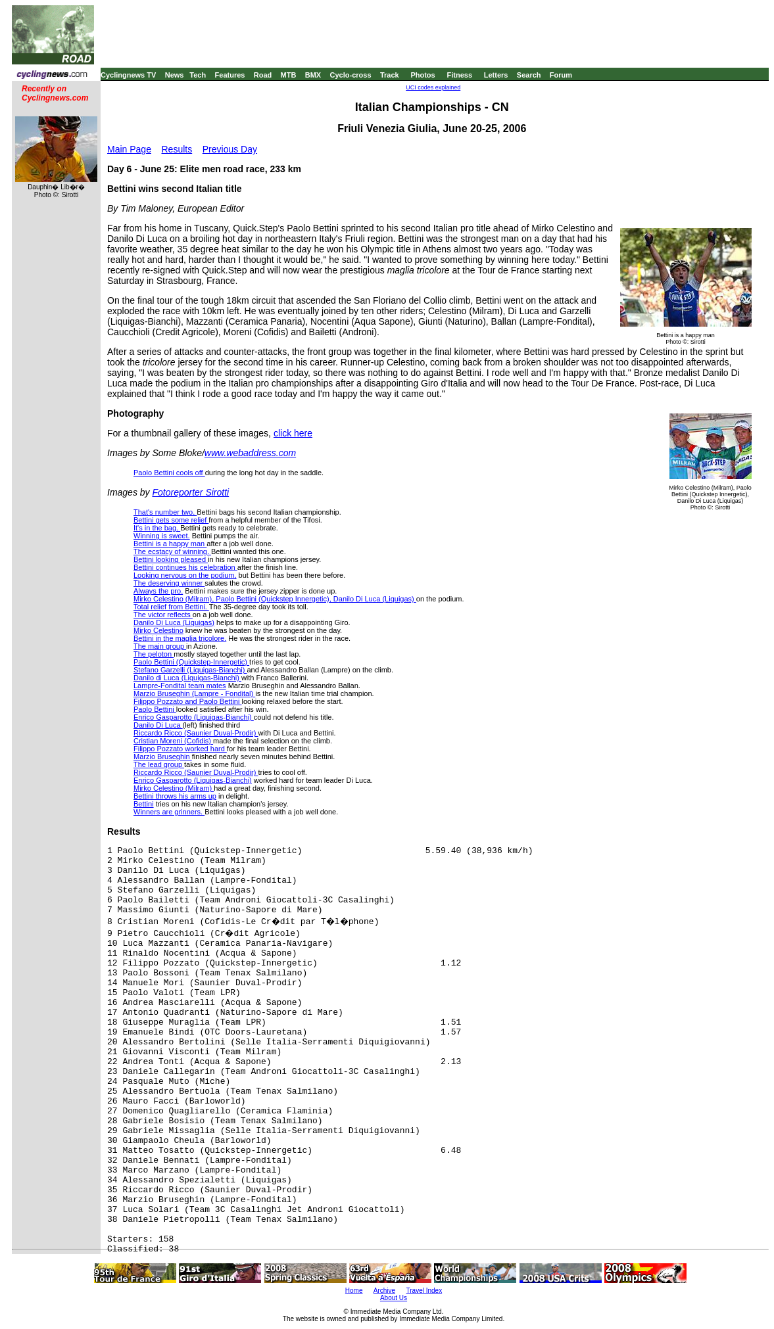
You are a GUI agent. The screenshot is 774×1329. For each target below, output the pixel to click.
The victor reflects (163, 614)
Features (230, 75)
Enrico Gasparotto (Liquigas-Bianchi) (193, 717)
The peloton (153, 654)
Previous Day (230, 149)
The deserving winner (169, 583)
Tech (197, 75)
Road (263, 75)
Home (354, 1290)
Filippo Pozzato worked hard (180, 749)
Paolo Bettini (154, 709)
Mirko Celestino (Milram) (173, 788)
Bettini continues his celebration (185, 567)
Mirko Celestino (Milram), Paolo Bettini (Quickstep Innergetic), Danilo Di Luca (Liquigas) (274, 599)
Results (177, 149)
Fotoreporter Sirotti (190, 492)
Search (529, 75)
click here (293, 433)
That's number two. (165, 512)
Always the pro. (158, 591)
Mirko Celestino (158, 630)
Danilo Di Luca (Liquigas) (173, 622)
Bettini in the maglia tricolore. (179, 638)
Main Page (129, 149)
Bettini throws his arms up (174, 796)
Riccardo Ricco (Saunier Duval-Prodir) (195, 733)
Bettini (143, 804)
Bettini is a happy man (169, 544)
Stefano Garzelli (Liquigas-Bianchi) (190, 670)
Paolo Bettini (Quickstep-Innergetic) (191, 662)
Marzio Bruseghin (162, 756)
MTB (289, 75)
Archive (384, 1290)
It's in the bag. (156, 528)
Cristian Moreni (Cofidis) (173, 741)
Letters (496, 75)
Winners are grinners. (169, 812)
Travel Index (424, 1290)
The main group (159, 646)
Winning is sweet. (161, 536)
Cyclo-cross (351, 75)
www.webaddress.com (250, 453)
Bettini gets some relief (170, 520)
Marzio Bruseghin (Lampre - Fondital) (194, 693)
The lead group (158, 764)
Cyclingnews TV (128, 75)
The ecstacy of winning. (172, 551)
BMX (313, 75)
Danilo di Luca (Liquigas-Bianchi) (187, 678)
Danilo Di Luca (158, 725)
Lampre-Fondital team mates (179, 685)
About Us (393, 1297)
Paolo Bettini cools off (169, 473)
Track (389, 75)
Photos (422, 75)
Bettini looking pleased (170, 559)
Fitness (459, 75)
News (174, 75)
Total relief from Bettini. (171, 607)
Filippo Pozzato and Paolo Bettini (187, 701)
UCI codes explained (433, 87)
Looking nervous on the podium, (185, 575)
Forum (561, 75)
